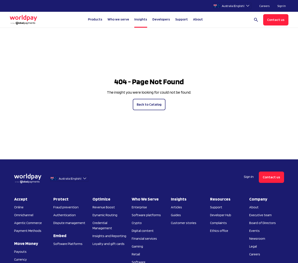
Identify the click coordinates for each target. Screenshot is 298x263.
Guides (176, 215)
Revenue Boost (104, 207)
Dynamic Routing (105, 215)
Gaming (137, 246)
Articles (176, 207)
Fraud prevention (66, 207)
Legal (253, 246)
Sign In (281, 6)
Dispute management (69, 223)
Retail (136, 254)
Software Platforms (67, 244)
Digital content (143, 231)
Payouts (20, 252)
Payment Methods (27, 231)
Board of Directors (262, 223)
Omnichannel (23, 215)
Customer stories (183, 223)
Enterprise (139, 207)
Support (181, 19)
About (254, 207)
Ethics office (219, 231)
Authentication (64, 215)
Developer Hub (220, 215)
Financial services (144, 238)
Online (19, 207)
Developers (161, 19)
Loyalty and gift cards (109, 244)
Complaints (218, 223)
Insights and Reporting (109, 236)
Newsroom (257, 238)
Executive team (260, 215)
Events (254, 231)
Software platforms (146, 215)
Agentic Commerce (28, 223)
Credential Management (102, 225)
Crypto (137, 223)
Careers (264, 6)
